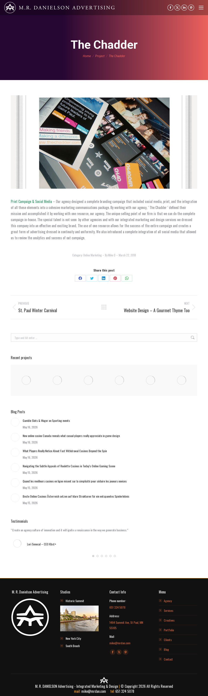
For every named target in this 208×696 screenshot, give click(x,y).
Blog (166, 649)
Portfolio (169, 630)
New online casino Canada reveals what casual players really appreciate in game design (71, 435)
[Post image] (15, 422)
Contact (168, 659)
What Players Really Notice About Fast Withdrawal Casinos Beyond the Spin (65, 450)
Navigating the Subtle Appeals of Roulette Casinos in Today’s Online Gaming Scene (69, 466)
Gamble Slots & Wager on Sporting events (46, 420)
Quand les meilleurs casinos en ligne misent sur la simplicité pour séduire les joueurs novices (75, 481)
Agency (168, 600)
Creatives (169, 620)
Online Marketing (92, 255)
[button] (93, 556)
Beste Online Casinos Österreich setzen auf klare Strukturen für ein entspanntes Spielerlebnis (76, 496)
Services (168, 610)
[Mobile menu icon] (201, 7)
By (110, 255)
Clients (168, 639)
